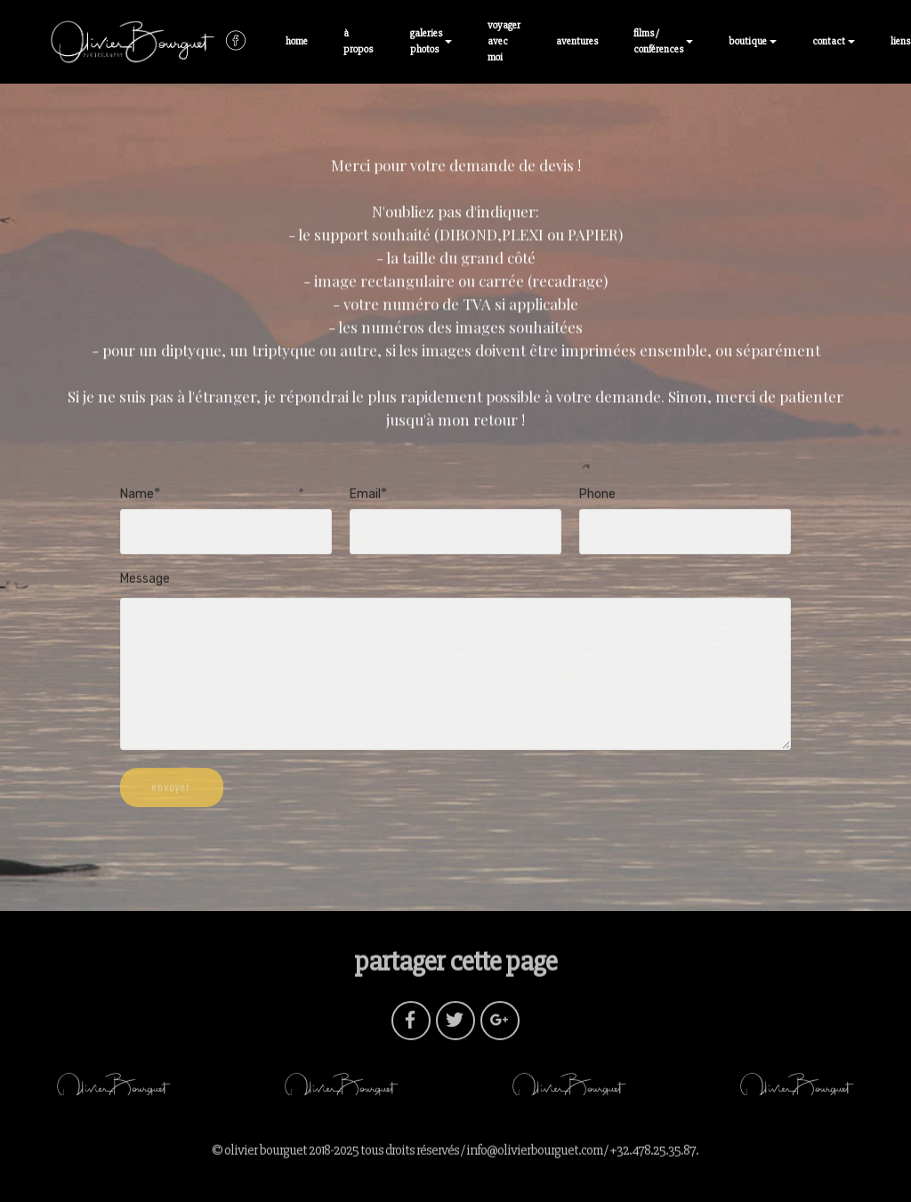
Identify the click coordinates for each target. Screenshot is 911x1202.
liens (900, 41)
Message (145, 579)
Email (365, 494)
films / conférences (658, 41)
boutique (748, 41)
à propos (359, 41)
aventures (577, 41)
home (297, 41)
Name (137, 494)
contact (828, 41)
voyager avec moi (504, 41)
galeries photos (426, 41)
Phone (597, 495)
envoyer (171, 795)
